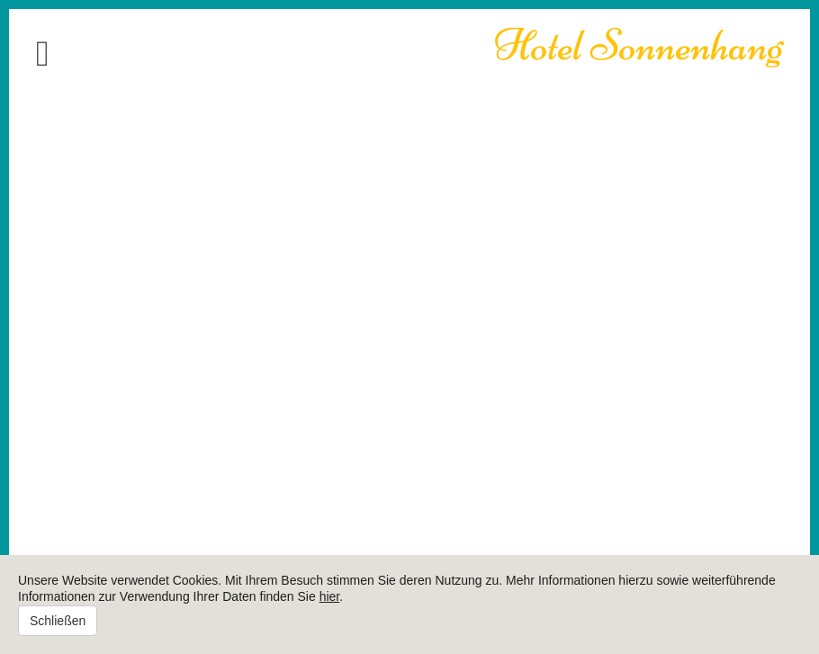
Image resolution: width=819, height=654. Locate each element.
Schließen (58, 621)
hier (330, 596)
